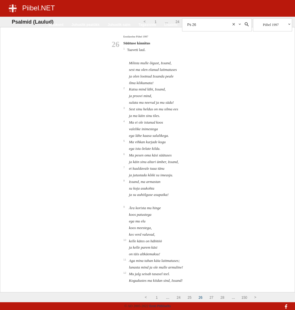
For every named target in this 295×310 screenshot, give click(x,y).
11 (125, 259)
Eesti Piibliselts (160, 306)
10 (125, 240)
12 (125, 272)
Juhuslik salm (118, 25)
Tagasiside (147, 25)
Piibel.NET (38, 8)
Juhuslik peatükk (85, 25)
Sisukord (56, 25)
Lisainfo (170, 25)
